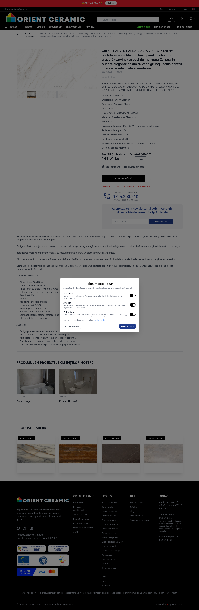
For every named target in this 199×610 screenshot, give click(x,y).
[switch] (133, 295)
